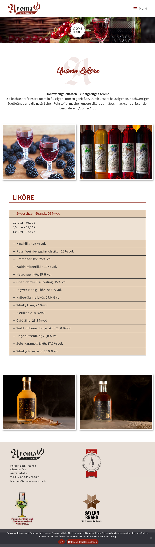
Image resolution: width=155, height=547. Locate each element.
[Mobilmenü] (140, 8)
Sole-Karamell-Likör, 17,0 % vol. (41, 345)
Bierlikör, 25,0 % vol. (32, 314)
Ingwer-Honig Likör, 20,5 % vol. (40, 291)
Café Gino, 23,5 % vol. (33, 322)
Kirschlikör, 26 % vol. (32, 243)
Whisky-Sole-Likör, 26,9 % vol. (39, 353)
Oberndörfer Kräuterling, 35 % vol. (43, 283)
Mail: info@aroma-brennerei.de (28, 483)
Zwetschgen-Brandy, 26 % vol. (40, 213)
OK (61, 542)
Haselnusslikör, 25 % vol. (35, 275)
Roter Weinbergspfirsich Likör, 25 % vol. (47, 251)
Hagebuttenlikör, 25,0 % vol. (38, 338)
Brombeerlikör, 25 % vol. (35, 259)
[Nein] (150, 538)
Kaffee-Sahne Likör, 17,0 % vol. (40, 298)
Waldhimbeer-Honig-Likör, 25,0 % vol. (45, 330)
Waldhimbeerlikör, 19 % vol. (38, 267)
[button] (77, 214)
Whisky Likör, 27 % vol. (34, 306)
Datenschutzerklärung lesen (82, 542)
